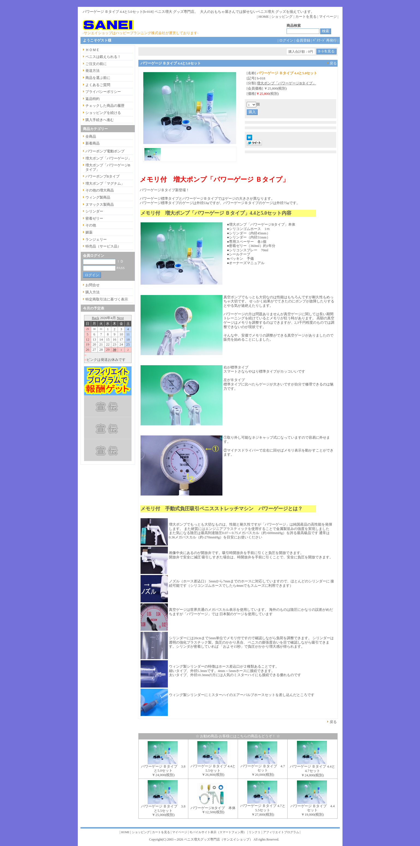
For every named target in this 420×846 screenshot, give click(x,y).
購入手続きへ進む (99, 120)
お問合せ (92, 285)
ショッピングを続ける (103, 113)
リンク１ (255, 832)
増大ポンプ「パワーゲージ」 (108, 158)
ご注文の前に (96, 64)
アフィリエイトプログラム (281, 832)
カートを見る (306, 16)
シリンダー (94, 211)
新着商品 (92, 143)
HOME (263, 16)
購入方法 (92, 292)
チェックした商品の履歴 (104, 106)
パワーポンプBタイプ (102, 176)
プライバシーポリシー (103, 92)
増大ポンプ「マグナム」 (104, 183)
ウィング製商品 (97, 197)
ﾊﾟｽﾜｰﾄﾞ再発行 (325, 40)
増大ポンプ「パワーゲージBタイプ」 (286, 83)
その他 (90, 225)
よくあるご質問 (97, 85)
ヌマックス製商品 (99, 204)
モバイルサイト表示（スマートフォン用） (217, 832)
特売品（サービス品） (103, 246)
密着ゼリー (94, 218)
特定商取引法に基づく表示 (106, 299)
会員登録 (303, 40)
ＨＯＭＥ (92, 50)
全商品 (90, 136)
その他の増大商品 (99, 190)
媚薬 (89, 232)
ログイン (286, 40)
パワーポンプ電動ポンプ (104, 151)
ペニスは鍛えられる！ (103, 57)
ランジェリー (96, 239)
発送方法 (92, 71)
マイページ (328, 16)
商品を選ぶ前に (97, 78)
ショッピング (282, 16)
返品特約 (92, 99)
